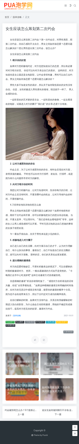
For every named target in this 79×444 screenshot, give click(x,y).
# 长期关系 (10, 325)
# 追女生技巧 (62, 322)
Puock (45, 435)
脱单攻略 (17, 17)
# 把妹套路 (29, 322)
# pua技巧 (10, 322)
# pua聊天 (19, 322)
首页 (7, 17)
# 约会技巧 (40, 322)
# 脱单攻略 (50, 322)
